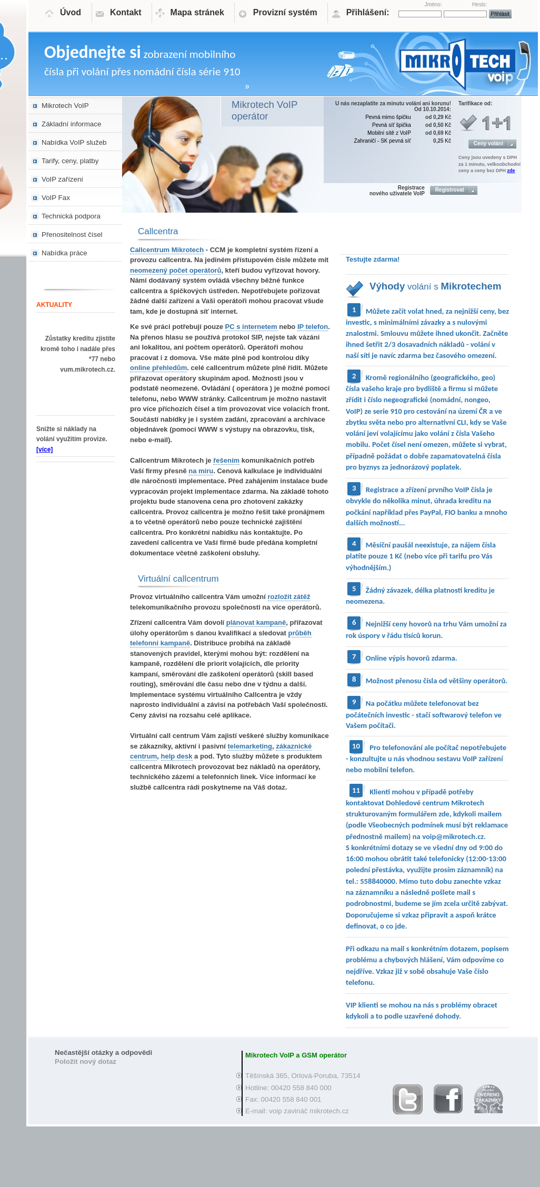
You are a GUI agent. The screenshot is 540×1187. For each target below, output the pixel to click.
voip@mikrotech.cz (453, 836)
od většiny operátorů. (473, 680)
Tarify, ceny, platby (70, 161)
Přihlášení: (367, 12)
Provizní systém (285, 12)
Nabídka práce (64, 253)
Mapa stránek (197, 12)
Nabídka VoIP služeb (74, 142)
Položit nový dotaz (85, 1061)
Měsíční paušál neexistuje (407, 545)
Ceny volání (488, 143)
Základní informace (71, 124)
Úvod (70, 12)
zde (511, 170)
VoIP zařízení (62, 179)
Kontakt (126, 12)
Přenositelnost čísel (72, 234)
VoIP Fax (56, 198)
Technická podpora (71, 216)
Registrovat (449, 190)
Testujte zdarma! (372, 259)
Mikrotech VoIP (65, 105)
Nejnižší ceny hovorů (399, 624)
